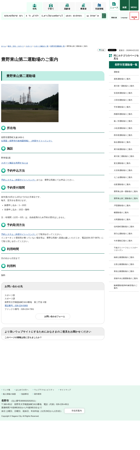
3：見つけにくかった (60, 355)
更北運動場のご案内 (122, 163)
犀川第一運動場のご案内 (124, 86)
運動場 (116, 72)
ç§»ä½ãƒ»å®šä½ (74, 16)
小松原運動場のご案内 (123, 128)
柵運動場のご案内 (121, 212)
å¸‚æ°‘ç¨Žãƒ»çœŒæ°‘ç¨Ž (52, 16)
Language (124, 17)
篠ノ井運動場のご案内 (123, 121)
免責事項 (25, 424)
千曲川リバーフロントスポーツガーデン (126, 249)
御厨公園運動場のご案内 (124, 257)
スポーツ (29, 46)
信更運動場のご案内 (122, 184)
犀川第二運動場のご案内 (124, 156)
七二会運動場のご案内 (123, 177)
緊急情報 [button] (134, 17)
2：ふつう (32, 344)
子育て (51, 9)
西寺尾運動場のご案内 (123, 135)
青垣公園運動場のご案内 (124, 271)
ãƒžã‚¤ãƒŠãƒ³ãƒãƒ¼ (13, 16)
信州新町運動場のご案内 (124, 227)
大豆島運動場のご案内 (123, 170)
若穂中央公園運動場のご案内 (126, 278)
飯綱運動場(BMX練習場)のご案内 (125, 286)
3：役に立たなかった (53, 344)
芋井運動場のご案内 (122, 107)
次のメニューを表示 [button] (104, 15)
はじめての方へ (22, 419)
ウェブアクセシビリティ (44, 419)
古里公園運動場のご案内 (124, 264)
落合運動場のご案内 (122, 142)
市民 (34, 9)
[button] (124, 5)
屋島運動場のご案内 (122, 79)
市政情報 (99, 9)
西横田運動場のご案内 (123, 114)
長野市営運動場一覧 (57, 46)
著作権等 (37, 424)
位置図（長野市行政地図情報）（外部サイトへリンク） (27, 141)
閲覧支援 (114, 17)
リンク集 (6, 419)
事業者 (83, 9)
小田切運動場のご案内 (123, 100)
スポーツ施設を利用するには (14, 163)
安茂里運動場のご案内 (123, 93)
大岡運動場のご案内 (122, 219)
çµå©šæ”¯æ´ (94, 16)
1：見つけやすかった (18, 355)
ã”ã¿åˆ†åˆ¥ (32, 16)
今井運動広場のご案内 (123, 241)
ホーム (3, 46)
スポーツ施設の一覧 (41, 46)
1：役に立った (15, 344)
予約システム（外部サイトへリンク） (18, 180)
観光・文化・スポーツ (16, 46)
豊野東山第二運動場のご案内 (126, 198)
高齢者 (67, 9)
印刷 (102, 50)
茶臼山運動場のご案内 (123, 234)
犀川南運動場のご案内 (123, 149)
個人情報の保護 (9, 424)
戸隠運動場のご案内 (122, 205)
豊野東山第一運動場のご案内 (126, 191)
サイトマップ (65, 419)
